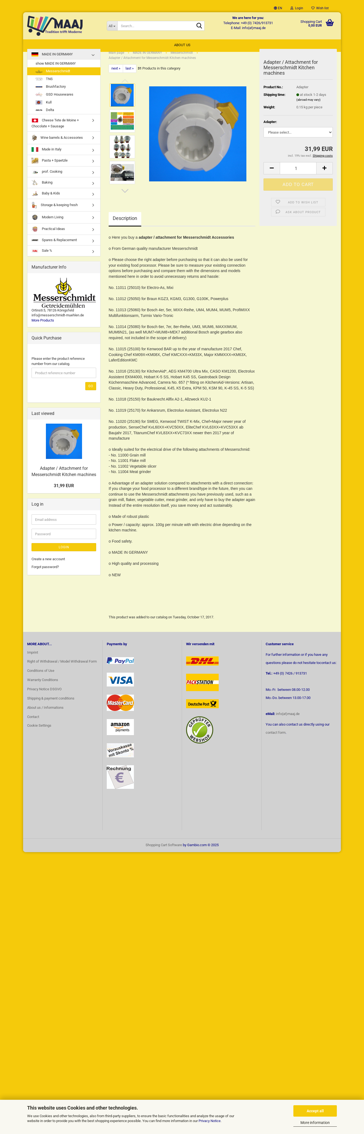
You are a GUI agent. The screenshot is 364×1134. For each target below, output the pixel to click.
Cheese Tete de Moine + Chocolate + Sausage (55, 128)
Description (125, 223)
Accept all (315, 1111)
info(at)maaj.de (288, 719)
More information (315, 1122)
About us (182, 45)
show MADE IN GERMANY (56, 69)
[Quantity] (298, 174)
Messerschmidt (53, 76)
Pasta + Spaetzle (50, 166)
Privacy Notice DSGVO (44, 694)
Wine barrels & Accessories (57, 143)
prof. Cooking (47, 177)
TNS (44, 84)
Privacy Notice (210, 1121)
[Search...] (112, 26)
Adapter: (270, 127)
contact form (275, 738)
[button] (278, 8)
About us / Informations (45, 713)
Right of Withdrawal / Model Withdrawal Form (62, 667)
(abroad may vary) (308, 105)
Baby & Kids (46, 198)
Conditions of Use (40, 676)
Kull (44, 107)
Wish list (320, 8)
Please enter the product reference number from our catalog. (58, 366)
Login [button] (296, 8)
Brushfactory (51, 92)
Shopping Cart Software (164, 850)
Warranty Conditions (42, 685)
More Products (43, 326)
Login (64, 553)
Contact (33, 722)
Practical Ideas (48, 234)
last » (129, 74)
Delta (45, 115)
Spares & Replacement (54, 245)
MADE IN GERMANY (52, 60)
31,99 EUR (64, 491)
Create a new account (48, 564)
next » (115, 74)
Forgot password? (45, 572)
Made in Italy (46, 155)
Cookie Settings (39, 731)
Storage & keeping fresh (55, 210)
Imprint (32, 658)
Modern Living (47, 223)
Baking (42, 188)
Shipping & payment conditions (50, 704)
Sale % (42, 256)
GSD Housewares (54, 100)
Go (90, 391)
